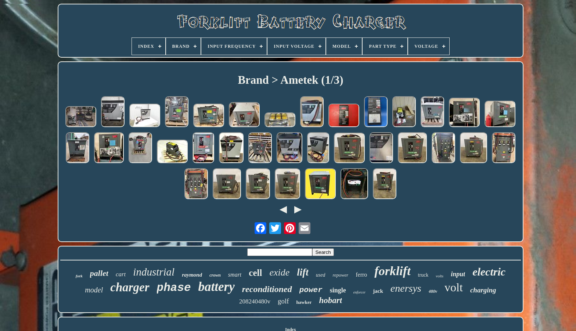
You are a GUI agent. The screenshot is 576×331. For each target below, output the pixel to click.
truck (423, 275)
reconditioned (267, 289)
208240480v (254, 301)
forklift (392, 271)
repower (340, 275)
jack (378, 291)
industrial (153, 272)
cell (255, 273)
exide (279, 272)
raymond (192, 275)
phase (174, 287)
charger (129, 287)
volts (439, 276)
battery (216, 287)
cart (121, 274)
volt (453, 287)
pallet (99, 273)
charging (483, 290)
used (320, 275)
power (311, 290)
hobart (330, 300)
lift (303, 272)
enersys (405, 288)
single (338, 290)
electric (488, 272)
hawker (304, 302)
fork (79, 276)
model (94, 290)
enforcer (359, 292)
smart (234, 274)
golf (283, 301)
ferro (361, 274)
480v (433, 291)
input (458, 274)
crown (215, 275)
